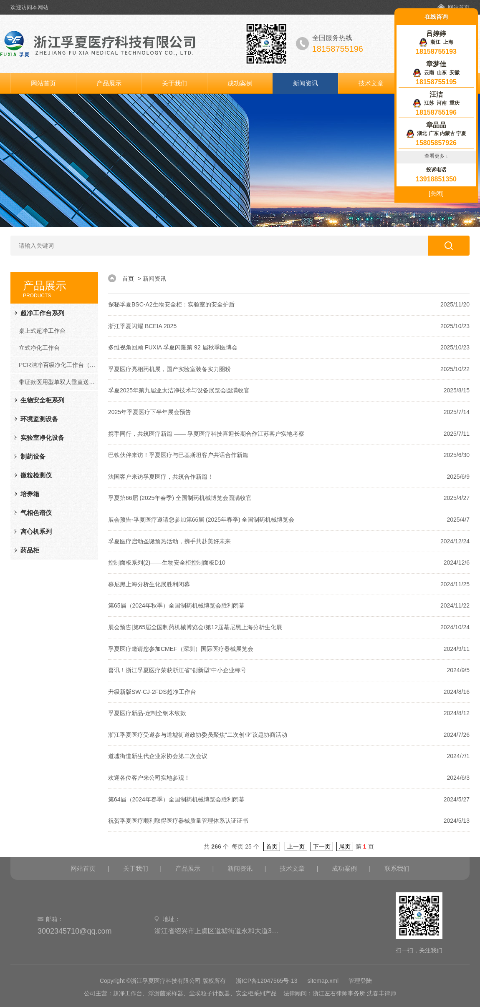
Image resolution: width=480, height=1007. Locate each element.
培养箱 (29, 493)
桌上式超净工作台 (42, 330)
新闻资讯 (305, 83)
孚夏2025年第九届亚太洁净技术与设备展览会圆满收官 (179, 390)
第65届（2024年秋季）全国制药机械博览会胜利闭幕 (176, 605)
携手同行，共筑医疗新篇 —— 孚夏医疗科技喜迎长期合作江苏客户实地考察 (206, 433)
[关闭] (436, 193)
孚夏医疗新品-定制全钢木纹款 (147, 713)
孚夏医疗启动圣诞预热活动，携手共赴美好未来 (169, 541)
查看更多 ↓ (436, 156)
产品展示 (108, 83)
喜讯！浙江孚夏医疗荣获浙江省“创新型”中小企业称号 (177, 670)
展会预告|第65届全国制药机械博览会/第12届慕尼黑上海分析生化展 (195, 627)
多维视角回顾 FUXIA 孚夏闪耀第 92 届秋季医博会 (172, 347)
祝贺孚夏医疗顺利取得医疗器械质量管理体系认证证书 (178, 820)
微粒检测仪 (36, 475)
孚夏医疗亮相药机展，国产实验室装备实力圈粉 (169, 369)
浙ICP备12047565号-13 (267, 980)
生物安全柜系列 (42, 400)
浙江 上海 (436, 42)
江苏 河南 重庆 (436, 103)
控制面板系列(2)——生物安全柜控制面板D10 (166, 562)
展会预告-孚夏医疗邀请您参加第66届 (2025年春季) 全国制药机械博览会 (201, 519)
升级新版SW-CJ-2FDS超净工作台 (152, 691)
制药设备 (32, 456)
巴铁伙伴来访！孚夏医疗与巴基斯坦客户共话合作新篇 (178, 455)
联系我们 (396, 868)
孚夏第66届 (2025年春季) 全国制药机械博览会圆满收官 (180, 498)
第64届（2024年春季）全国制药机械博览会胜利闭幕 (176, 799)
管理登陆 (360, 980)
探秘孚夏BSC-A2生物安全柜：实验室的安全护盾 (171, 304)
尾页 (345, 846)
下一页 (322, 846)
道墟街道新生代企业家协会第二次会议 (157, 756)
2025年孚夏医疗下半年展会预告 (149, 412)
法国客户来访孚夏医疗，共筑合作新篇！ (160, 476)
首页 (128, 278)
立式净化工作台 (39, 347)
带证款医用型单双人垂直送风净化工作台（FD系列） (58, 382)
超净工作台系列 (42, 312)
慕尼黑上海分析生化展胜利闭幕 (149, 584)
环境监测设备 (39, 418)
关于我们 (174, 83)
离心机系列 (36, 531)
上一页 (296, 846)
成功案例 (240, 83)
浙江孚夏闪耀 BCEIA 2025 (142, 326)
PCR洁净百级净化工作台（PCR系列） (58, 365)
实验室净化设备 (42, 437)
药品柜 (29, 550)
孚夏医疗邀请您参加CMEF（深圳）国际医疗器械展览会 (180, 648)
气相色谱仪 (36, 512)
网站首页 (459, 7)
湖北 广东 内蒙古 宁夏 (436, 133)
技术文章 (371, 83)
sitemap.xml (323, 980)
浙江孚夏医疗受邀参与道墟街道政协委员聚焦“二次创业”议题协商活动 (197, 734)
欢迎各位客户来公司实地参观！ (149, 777)
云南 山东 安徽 (436, 72)
